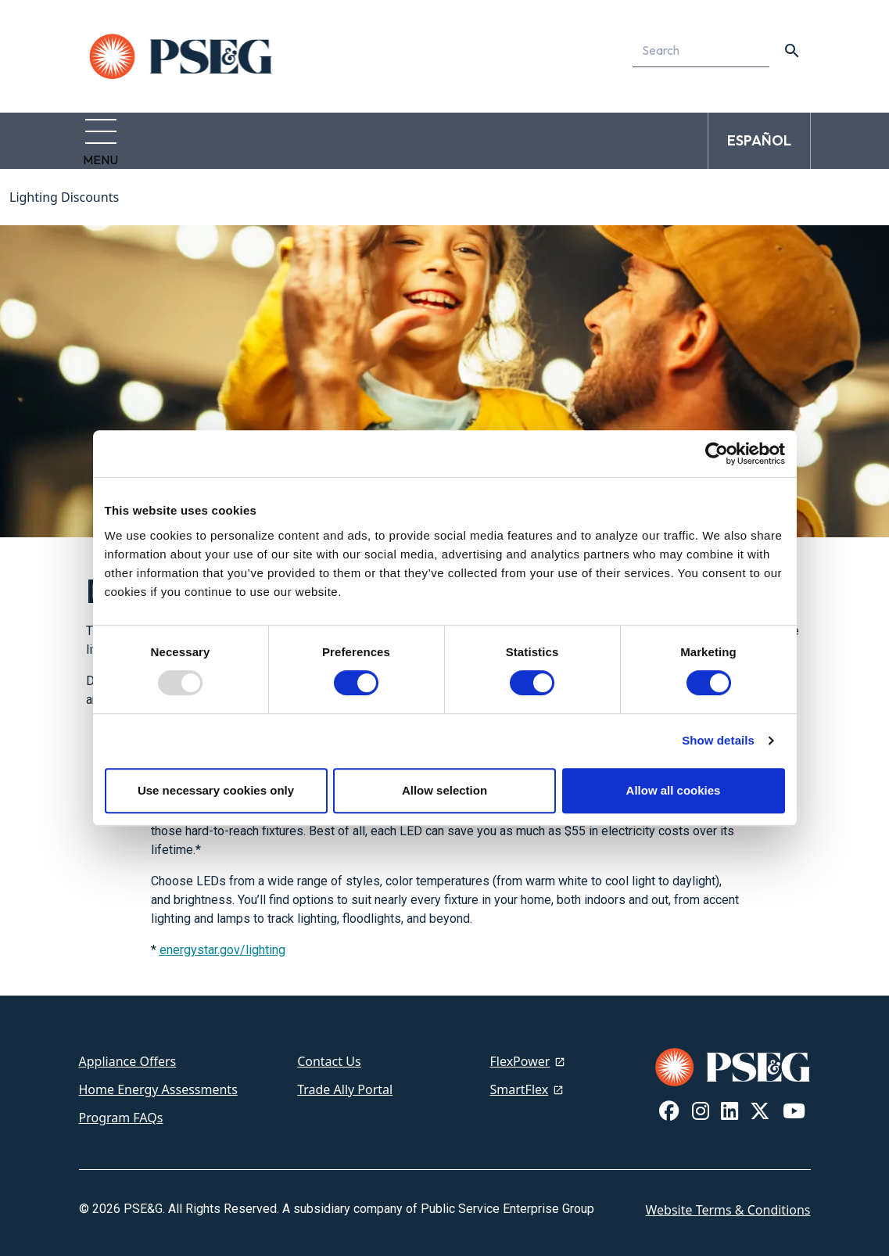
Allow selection (444, 790)
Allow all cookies (673, 790)
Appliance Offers (128, 1051)
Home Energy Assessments (158, 1080)
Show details (718, 740)
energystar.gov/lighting (222, 940)
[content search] (792, 50)
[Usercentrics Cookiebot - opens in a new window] (716, 453)
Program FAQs (121, 1108)
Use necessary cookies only (216, 790)
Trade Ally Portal (345, 1080)
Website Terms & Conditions (727, 1200)
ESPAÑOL (759, 136)
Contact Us (328, 1051)
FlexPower (520, 1051)
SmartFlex (519, 1080)
